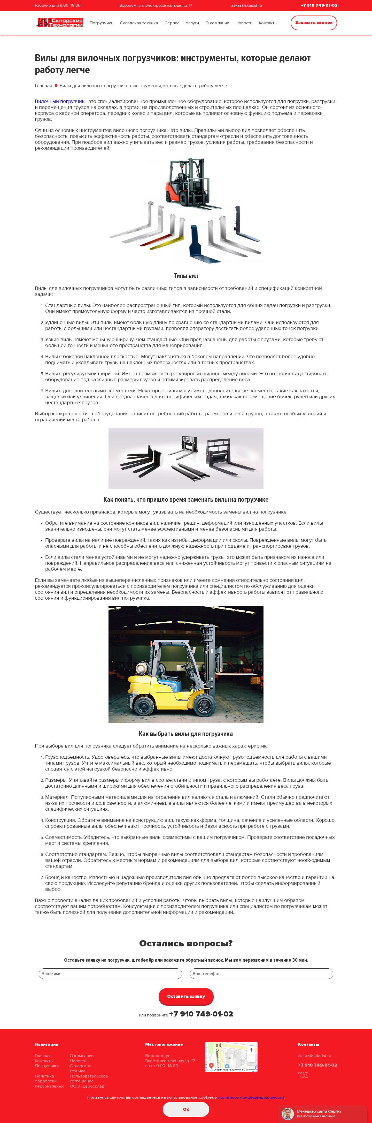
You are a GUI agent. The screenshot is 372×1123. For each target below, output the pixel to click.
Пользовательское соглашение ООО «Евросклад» (89, 1081)
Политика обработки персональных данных (49, 1083)
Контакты (268, 23)
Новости (244, 23)
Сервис (172, 23)
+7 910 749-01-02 (319, 5)
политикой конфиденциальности (251, 1097)
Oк (186, 1109)
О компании (217, 23)
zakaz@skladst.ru (246, 5)
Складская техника (139, 23)
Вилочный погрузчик (59, 101)
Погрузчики (101, 23)
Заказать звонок (314, 22)
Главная (43, 85)
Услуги (192, 23)
